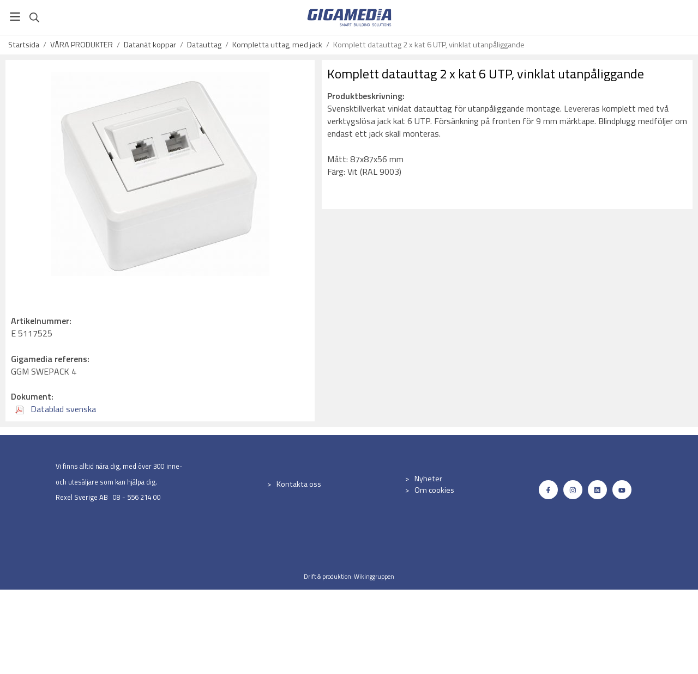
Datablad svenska (55, 408)
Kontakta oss (298, 484)
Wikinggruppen (374, 576)
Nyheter (428, 479)
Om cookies (434, 490)
